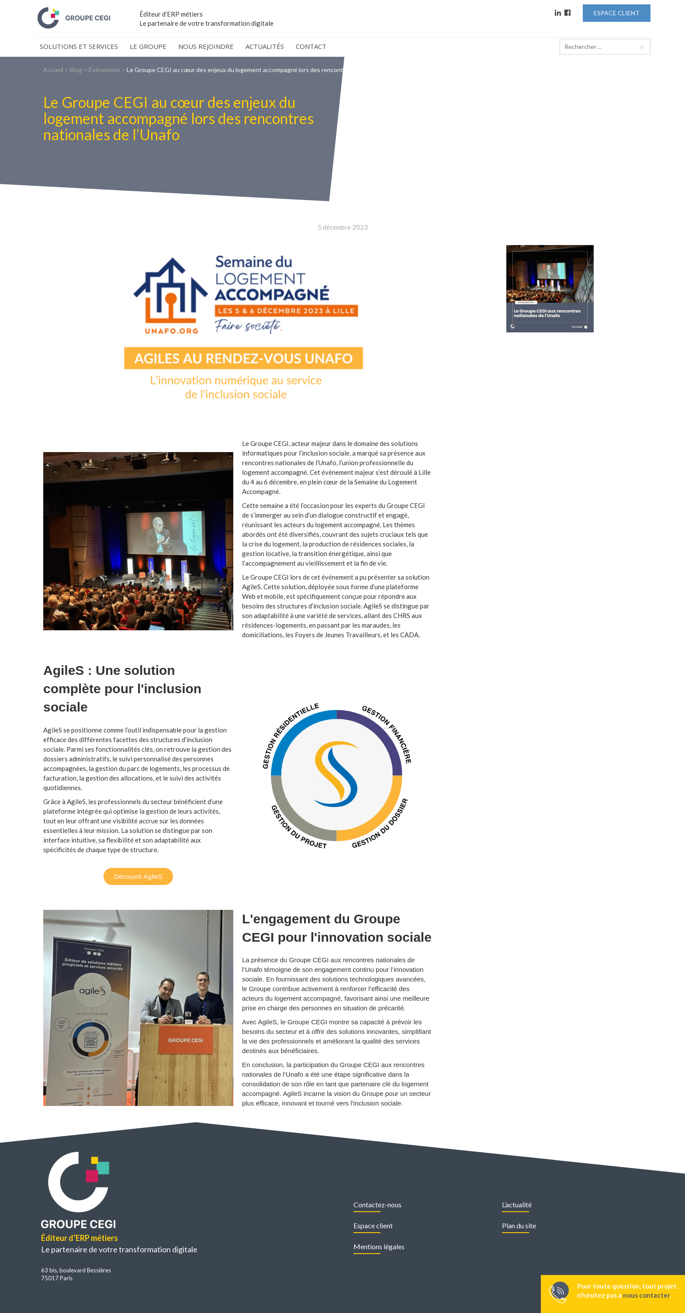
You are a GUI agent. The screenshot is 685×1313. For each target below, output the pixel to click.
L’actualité (517, 1204)
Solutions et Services (79, 46)
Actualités (265, 46)
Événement (104, 69)
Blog (76, 69)
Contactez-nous (377, 1204)
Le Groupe (148, 46)
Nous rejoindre (206, 46)
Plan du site (519, 1225)
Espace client (373, 1225)
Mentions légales (379, 1246)
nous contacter (646, 1295)
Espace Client (617, 13)
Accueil (53, 69)
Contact (311, 46)
